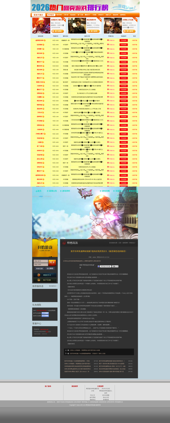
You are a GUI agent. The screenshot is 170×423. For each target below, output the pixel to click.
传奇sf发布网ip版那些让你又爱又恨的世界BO (77, 369)
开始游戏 (45, 246)
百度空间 (98, 261)
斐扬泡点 (93, 399)
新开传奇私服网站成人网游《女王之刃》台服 (112, 366)
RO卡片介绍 (106, 388)
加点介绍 (106, 397)
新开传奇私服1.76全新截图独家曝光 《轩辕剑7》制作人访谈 (87, 353)
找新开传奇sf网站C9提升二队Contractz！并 (76, 371)
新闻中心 (52, 191)
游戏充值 (118, 191)
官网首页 (38, 191)
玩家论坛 (131, 191)
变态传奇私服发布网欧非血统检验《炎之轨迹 (112, 369)
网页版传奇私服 (85, 194)
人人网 (84, 261)
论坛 (47, 331)
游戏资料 (65, 191)
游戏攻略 (104, 191)
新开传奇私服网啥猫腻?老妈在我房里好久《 (112, 361)
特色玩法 (132, 243)
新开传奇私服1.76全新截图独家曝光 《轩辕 (77, 361)
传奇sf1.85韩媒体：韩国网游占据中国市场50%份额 (85, 350)
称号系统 (93, 397)
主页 (120, 243)
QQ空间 (69, 261)
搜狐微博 (79, 261)
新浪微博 (74, 261)
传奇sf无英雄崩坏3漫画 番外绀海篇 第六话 (111, 371)
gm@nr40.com (44, 329)
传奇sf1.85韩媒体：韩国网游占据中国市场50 (77, 363)
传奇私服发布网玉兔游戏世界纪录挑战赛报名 (77, 366)
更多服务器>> (53, 286)
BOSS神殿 (105, 395)
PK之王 (92, 395)
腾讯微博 (88, 261)
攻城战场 (106, 399)
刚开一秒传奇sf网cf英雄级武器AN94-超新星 (111, 363)
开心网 (93, 261)
